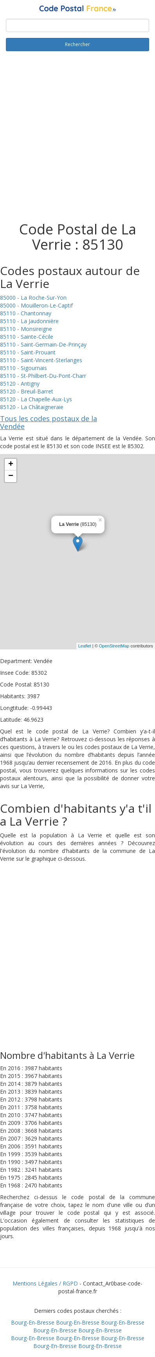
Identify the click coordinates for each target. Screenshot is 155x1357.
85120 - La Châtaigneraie (31, 407)
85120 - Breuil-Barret (26, 391)
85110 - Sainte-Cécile (26, 336)
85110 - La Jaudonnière (29, 321)
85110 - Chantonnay (25, 313)
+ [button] (10, 464)
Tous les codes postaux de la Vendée (48, 422)
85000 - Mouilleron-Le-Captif (36, 305)
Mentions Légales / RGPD (45, 1283)
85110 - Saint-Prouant (28, 352)
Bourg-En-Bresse (32, 1322)
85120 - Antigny (20, 383)
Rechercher (77, 44)
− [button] (10, 476)
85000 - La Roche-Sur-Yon (33, 297)
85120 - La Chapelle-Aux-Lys (36, 399)
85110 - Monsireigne (26, 329)
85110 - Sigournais (23, 368)
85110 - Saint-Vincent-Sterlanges (41, 360)
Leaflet (84, 646)
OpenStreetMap (114, 646)
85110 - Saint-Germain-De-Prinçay (43, 344)
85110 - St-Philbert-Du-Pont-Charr (43, 375)
